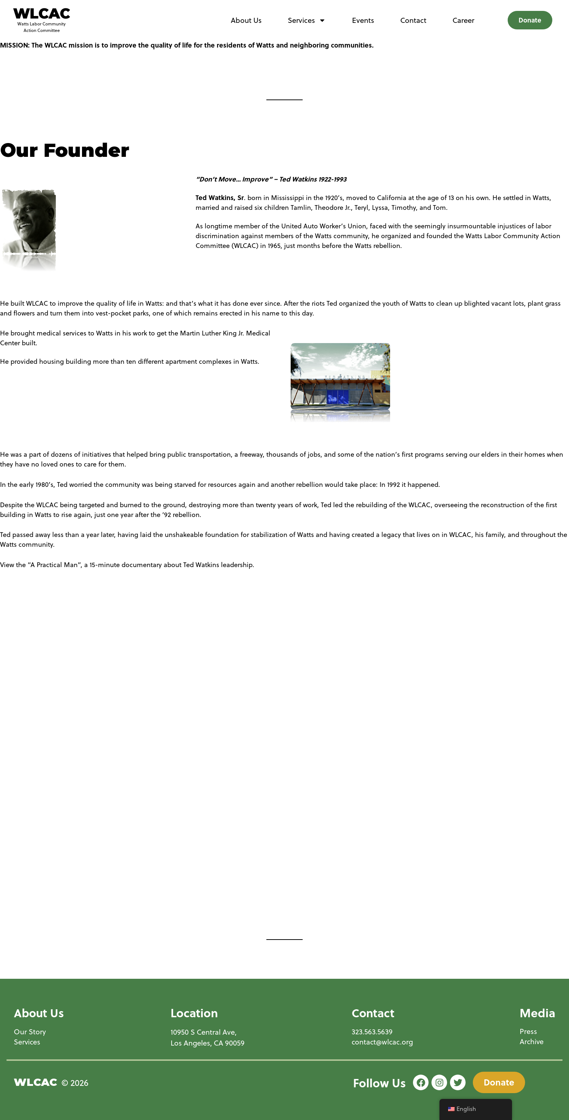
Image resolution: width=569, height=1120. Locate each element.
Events (363, 20)
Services (307, 20)
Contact (413, 20)
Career (463, 20)
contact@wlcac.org (382, 1042)
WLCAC (41, 13)
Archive (532, 1042)
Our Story (30, 1032)
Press (528, 1032)
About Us (246, 20)
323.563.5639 (371, 1032)
